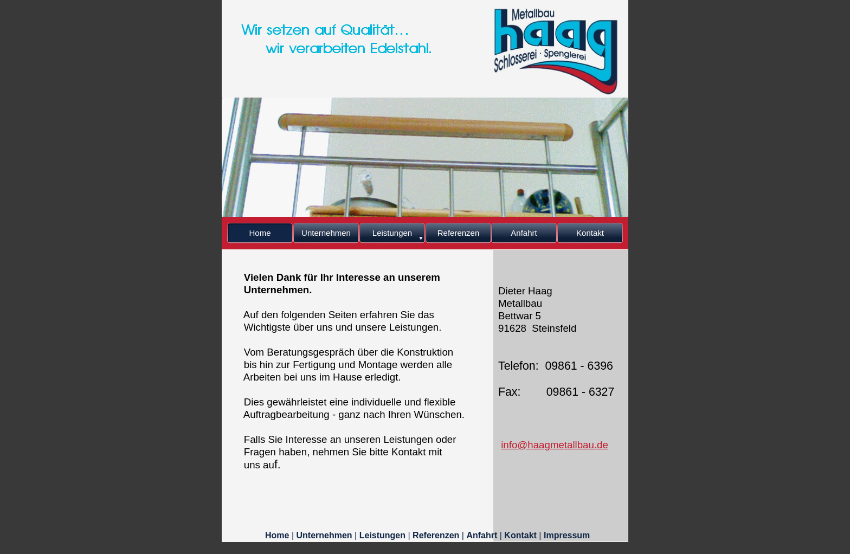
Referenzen (437, 535)
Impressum (567, 535)
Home (278, 535)
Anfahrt (482, 535)
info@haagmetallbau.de (554, 444)
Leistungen (383, 535)
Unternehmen (326, 535)
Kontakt (521, 535)
